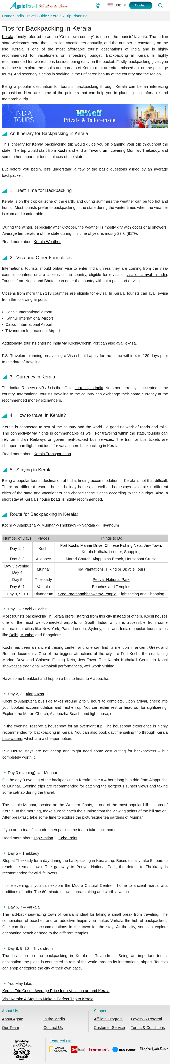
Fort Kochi (69, 545)
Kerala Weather (47, 241)
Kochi (62, 150)
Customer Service (109, 1027)
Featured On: (108, 1046)
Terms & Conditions (148, 1027)
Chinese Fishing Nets (123, 545)
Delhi (13, 635)
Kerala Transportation (52, 454)
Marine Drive (91, 545)
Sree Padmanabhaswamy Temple (87, 594)
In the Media (54, 1019)
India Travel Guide (31, 16)
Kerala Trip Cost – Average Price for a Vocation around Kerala (55, 991)
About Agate (12, 1019)
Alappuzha (35, 694)
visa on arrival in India (146, 274)
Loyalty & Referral (146, 1019)
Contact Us (53, 1027)
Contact (141, 5)
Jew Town (152, 545)
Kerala (56, 16)
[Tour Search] (160, 5)
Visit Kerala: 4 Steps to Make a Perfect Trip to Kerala (47, 999)
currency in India (89, 388)
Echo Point (68, 838)
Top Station (43, 838)
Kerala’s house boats (42, 499)
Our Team (10, 1027)
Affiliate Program (108, 1019)
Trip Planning (76, 16)
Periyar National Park (111, 579)
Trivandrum (98, 150)
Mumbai (27, 635)
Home (7, 16)
